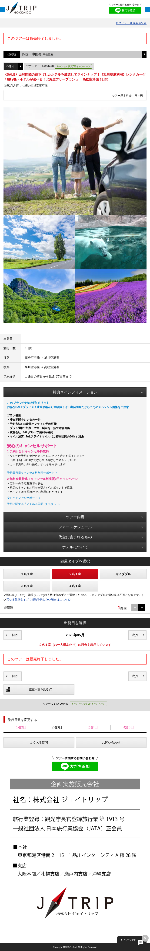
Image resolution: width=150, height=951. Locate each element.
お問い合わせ (111, 742)
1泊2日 (21, 727)
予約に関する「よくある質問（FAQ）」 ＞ (34, 504)
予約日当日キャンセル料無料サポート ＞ (32, 472)
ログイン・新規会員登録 (131, 23)
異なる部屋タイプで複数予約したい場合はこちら (37, 599)
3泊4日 (92, 727)
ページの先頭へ (133, 939)
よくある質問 (39, 742)
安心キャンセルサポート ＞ (24, 498)
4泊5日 (128, 727)
